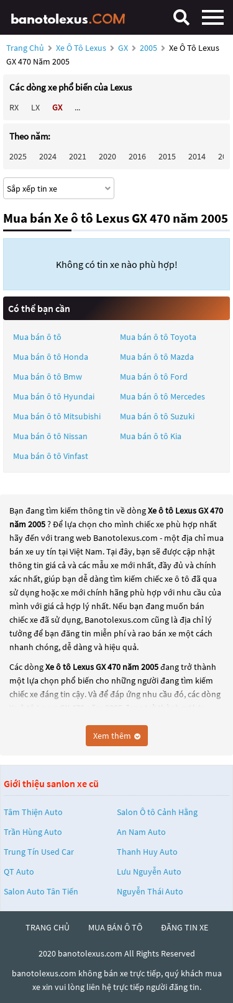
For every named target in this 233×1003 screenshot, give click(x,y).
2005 (149, 47)
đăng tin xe (184, 927)
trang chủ (47, 927)
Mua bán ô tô (37, 336)
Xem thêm (116, 735)
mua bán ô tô (115, 927)
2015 (167, 156)
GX (124, 47)
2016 (137, 156)
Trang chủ (25, 47)
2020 (107, 156)
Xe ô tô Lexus (81, 47)
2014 (197, 156)
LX (35, 107)
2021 (77, 156)
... (77, 107)
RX (14, 107)
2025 (18, 156)
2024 (48, 156)
